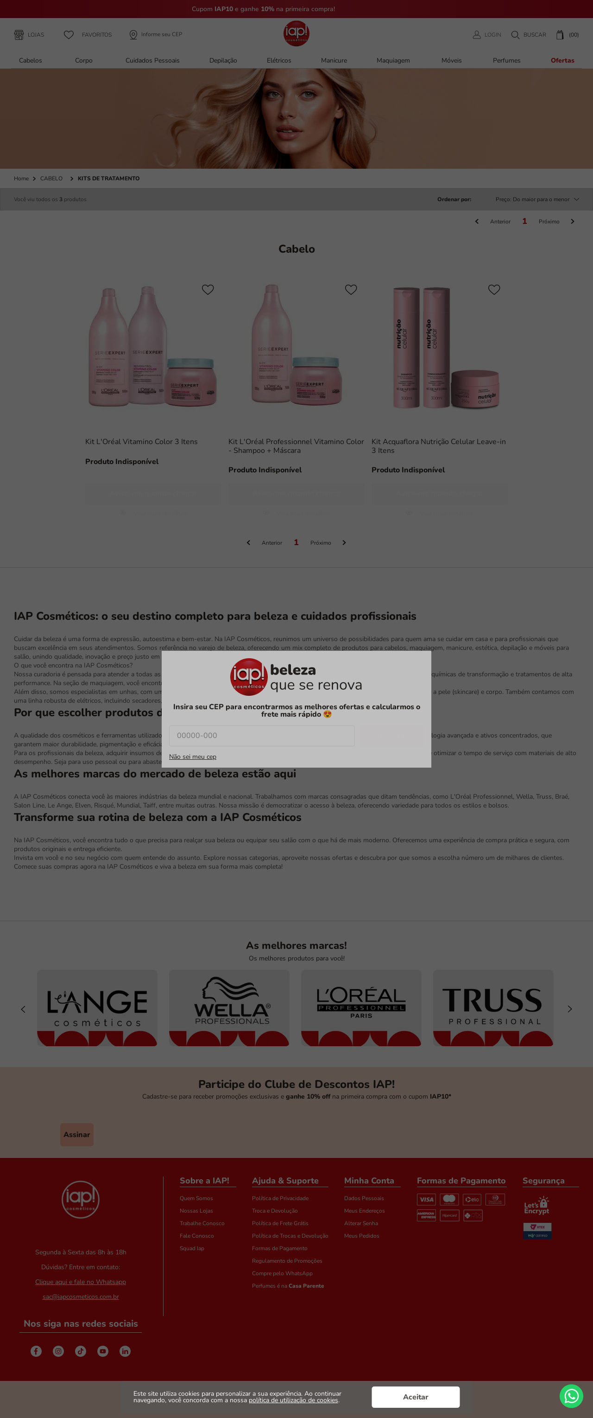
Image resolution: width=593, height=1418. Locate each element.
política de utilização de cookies (293, 1400)
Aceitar (416, 1397)
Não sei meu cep (192, 757)
